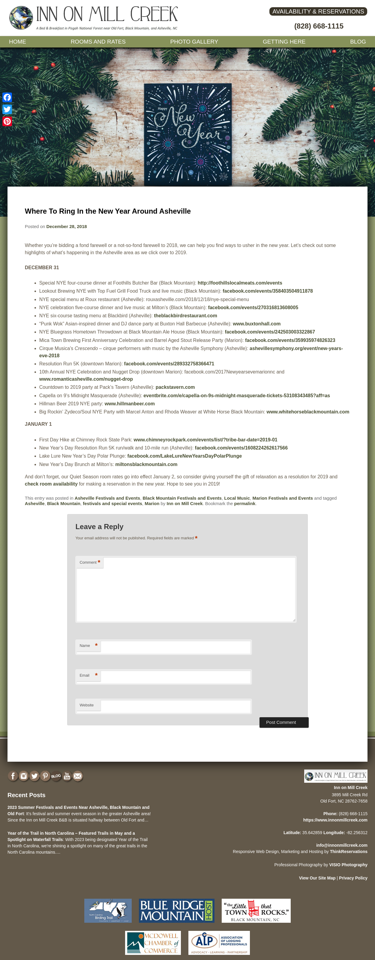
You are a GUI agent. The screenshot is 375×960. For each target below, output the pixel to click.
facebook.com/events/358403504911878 (268, 291)
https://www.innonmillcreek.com (335, 820)
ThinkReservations (349, 851)
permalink (245, 503)
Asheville (35, 503)
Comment (90, 562)
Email (89, 675)
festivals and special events (112, 503)
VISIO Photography (348, 864)
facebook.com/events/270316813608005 (253, 307)
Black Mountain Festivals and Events (181, 498)
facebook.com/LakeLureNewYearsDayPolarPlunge (185, 456)
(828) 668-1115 (319, 26)
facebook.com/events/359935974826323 (290, 340)
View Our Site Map (317, 878)
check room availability (51, 483)
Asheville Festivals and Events (107, 498)
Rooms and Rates (98, 41)
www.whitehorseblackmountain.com (307, 411)
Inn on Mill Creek (185, 503)
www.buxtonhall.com (256, 323)
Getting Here (284, 41)
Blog (358, 41)
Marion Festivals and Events (282, 498)
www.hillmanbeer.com (130, 403)
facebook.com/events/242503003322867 (270, 331)
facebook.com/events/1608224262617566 (241, 447)
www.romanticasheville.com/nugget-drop (86, 379)
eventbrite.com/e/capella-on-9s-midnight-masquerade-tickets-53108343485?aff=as (236, 395)
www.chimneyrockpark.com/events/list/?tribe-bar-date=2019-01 (206, 439)
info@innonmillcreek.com (342, 845)
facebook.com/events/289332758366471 (169, 363)
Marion (152, 503)
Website (87, 705)
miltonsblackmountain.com (146, 464)
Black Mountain (63, 503)
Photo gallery (194, 41)
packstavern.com (175, 387)
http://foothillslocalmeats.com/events (240, 282)
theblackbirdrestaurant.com (185, 315)
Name (89, 646)
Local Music (237, 498)
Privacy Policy (353, 878)
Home (17, 41)
